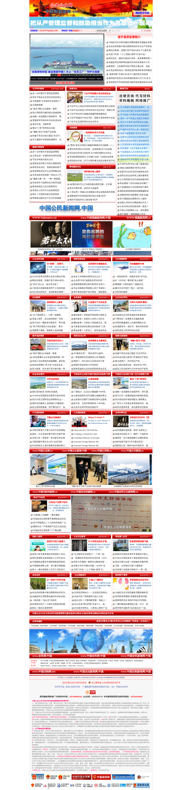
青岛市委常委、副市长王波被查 (84, 188)
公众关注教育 (79, 536)
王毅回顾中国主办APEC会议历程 (47, 442)
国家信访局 (44, 663)
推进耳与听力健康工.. (56, 541)
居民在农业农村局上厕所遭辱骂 (134, 141)
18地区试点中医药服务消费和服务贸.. (132, 592)
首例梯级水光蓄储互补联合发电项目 (132, 485)
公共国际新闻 (79, 412)
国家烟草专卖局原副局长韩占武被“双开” (88, 196)
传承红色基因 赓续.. (139, 302)
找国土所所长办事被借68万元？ (134, 204)
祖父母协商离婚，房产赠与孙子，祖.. (49, 407)
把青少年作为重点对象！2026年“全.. (90, 566)
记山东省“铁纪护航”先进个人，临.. (90, 604)
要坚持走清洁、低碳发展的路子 (46, 167)
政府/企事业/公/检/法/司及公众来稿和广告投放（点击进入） (124, 621)
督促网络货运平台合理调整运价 (46, 171)
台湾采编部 (53, 626)
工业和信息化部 (102, 661)
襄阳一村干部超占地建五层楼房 (134, 118)
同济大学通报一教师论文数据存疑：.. (90, 562)
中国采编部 (35, 626)
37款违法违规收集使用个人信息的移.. (49, 288)
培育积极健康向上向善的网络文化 (130, 323)
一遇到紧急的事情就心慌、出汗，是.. (132, 604)
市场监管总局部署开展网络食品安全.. (50, 519)
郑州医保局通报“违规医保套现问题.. (131, 596)
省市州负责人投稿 (57, 89)
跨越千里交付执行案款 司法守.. (46, 136)
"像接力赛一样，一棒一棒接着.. (46, 179)
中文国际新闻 (38, 412)
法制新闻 (73, 128)
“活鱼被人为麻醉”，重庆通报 (46, 515)
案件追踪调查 (38, 336)
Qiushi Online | (45, 666)
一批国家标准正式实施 (94, 132)
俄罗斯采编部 (128, 626)
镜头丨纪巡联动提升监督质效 (45, 194)
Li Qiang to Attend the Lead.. (86, 434)
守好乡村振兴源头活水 (42, 159)
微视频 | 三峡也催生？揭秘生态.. (129, 284)
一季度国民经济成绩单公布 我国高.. (90, 357)
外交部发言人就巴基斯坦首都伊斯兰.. (49, 445)
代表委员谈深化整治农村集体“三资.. (90, 326)
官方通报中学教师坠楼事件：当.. (135, 107)
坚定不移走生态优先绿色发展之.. (47, 97)
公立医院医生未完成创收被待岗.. (135, 144)
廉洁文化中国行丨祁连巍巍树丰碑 (68, 79)
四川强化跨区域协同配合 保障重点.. (131, 399)
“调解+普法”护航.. (138, 341)
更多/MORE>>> (108, 89)
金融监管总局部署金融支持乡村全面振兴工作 (129, 62)
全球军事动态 (121, 412)
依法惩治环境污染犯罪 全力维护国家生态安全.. (91, 153)
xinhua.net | (72, 666)
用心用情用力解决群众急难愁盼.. (47, 112)
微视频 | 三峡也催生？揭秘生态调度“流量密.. (100, 79)
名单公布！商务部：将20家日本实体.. (49, 438)
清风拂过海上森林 (92, 171)
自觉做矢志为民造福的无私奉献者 (130, 315)
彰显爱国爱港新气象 (139, 541)
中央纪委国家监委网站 (57, 661)
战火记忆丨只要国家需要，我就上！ (90, 600)
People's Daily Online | (59, 666)
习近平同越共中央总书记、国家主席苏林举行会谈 (92, 118)
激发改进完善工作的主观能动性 (46, 163)
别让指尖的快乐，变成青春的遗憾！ (48, 292)
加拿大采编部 (139, 626)
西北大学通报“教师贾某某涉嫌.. (134, 122)
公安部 (110, 661)
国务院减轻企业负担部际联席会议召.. (90, 369)
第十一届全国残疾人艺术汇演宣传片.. (49, 569)
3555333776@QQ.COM (48, 31)
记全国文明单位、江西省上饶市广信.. (91, 608)
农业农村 (36, 575)
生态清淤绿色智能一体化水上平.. (47, 175)
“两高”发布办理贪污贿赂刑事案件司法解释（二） (92, 145)
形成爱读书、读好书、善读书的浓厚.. (132, 326)
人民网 (51, 663)
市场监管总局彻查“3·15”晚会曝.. (47, 530)
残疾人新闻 (37, 536)
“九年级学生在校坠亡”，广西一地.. (89, 554)
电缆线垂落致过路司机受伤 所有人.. (90, 284)
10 (83, 75)
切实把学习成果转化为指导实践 (46, 183)
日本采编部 (71, 626)
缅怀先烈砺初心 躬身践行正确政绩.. (48, 403)
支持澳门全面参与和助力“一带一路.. (131, 569)
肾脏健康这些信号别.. (139, 580)
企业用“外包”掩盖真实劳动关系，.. (89, 280)
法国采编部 (108, 626)
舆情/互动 (124, 88)
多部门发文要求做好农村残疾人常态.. (49, 554)
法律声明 (77, 677)
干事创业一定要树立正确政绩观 (129, 319)
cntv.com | (80, 666)
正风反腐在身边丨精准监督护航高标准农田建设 (130, 70)
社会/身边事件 (38, 374)
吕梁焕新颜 (37, 105)
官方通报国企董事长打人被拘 (133, 201)
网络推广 (148, 89)
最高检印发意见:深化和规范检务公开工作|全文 (130, 78)
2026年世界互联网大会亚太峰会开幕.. (49, 276)
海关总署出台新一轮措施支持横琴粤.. (132, 562)
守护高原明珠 (53, 379)
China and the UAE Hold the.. (86, 430)
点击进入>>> (77, 31)
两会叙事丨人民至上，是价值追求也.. (90, 330)
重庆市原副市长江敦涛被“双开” (84, 200)
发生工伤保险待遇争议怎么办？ (88, 276)
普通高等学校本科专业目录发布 (46, 120)
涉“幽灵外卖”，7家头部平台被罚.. (89, 353)
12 (90, 75)
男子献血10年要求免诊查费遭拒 (134, 115)
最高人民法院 (70, 661)
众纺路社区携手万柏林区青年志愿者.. (90, 399)
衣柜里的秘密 (121, 292)
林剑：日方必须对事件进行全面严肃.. (49, 434)
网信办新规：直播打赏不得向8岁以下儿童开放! (130, 50)
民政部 (116, 661)
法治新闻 (36, 297)
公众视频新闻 (121, 259)
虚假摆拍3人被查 (54, 302)
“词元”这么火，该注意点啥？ (45, 284)
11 (87, 75)
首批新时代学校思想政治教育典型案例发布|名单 (130, 82)
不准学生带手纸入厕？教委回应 (134, 129)
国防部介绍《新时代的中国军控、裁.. (132, 445)
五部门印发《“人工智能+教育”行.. (89, 569)
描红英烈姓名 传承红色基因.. (45, 392)
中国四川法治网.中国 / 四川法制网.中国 (132, 374)
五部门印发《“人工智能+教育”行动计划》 (128, 54)
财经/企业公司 (80, 336)
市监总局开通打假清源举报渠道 (134, 111)
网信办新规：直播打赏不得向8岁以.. (48, 280)
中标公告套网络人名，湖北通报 (134, 212)
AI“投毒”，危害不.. (55, 264)
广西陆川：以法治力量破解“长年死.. (90, 392)
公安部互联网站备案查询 (92, 663)
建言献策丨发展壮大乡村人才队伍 (89, 319)
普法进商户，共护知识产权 (127, 361)
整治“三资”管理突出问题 (43, 128)
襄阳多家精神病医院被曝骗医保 (134, 156)
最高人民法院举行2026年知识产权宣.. (132, 369)
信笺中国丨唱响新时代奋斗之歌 (88, 596)
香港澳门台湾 (121, 536)
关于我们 (60, 677)
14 (97, 75)
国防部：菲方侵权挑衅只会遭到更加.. (132, 438)
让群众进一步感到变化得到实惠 (46, 156)
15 (101, 75)
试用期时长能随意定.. (98, 264)
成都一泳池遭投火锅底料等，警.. (47, 116)
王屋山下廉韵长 (96, 580)
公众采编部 (69, 677)
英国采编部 (81, 626)
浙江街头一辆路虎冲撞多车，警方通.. (49, 323)
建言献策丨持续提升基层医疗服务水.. (90, 315)
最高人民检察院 (81, 661)
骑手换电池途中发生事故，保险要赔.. (90, 292)
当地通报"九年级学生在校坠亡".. (47, 101)
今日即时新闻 (38, 88)
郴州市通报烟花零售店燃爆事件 (134, 126)
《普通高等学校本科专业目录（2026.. (90, 558)
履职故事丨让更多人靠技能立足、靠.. (90, 323)
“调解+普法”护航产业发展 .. (44, 132)
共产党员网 (44, 661)
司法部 (122, 661)
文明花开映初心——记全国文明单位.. (91, 592)
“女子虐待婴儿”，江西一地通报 (46, 315)
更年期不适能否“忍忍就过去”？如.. (131, 608)
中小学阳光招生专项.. (98, 541)
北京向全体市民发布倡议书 (86, 407)
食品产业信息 (39, 497)
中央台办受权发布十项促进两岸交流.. (132, 558)
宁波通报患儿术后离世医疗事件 (134, 152)
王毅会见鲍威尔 (54, 417)
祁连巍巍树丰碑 (137, 264)
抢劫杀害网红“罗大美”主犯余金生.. (48, 365)
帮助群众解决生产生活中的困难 (46, 198)
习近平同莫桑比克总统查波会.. (98, 93)
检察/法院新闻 (121, 336)
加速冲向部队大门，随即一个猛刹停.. (132, 434)
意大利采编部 (118, 626)
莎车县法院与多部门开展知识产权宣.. (132, 357)
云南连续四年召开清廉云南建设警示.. (90, 395)
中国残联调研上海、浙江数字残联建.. (49, 566)
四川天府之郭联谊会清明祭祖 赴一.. (48, 399)
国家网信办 (129, 661)
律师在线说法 (79, 259)
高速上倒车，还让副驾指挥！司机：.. (49, 319)
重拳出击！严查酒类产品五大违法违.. (50, 526)
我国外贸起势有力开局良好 (86, 365)
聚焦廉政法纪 (75, 167)
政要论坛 (73, 88)
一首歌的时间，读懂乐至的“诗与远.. (131, 276)
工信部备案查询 (77, 663)
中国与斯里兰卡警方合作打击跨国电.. (49, 430)
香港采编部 (44, 626)
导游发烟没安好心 (55, 341)
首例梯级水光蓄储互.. (98, 341)
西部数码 (105, 663)
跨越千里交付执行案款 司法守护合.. (131, 353)
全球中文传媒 (50, 7)
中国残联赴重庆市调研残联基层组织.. (49, 562)
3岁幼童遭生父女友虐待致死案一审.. (48, 357)
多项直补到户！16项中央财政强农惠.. (49, 604)
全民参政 (77, 297)
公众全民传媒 (38, 259)
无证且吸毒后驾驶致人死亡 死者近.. (90, 288)
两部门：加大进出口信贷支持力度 (89, 361)
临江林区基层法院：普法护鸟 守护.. (131, 365)
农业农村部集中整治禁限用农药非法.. (49, 592)
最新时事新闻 (38, 147)
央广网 (68, 663)
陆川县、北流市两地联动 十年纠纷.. (90, 403)
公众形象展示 (80, 575)
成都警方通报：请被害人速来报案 (47, 330)
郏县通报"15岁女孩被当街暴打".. (135, 148)
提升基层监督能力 (129, 37)
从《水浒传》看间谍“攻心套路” (41, 79)
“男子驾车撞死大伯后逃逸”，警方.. (48, 326)
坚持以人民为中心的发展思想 (45, 190)
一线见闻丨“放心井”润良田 (44, 600)
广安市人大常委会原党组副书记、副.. (132, 403)
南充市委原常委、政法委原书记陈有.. (132, 407)
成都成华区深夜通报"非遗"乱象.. (135, 159)
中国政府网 (91, 661)
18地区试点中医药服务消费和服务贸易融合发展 (130, 42)
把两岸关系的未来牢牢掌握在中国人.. (132, 554)
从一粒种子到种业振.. (56, 580)
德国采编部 (90, 626)
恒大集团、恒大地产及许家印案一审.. (49, 369)
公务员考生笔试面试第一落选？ (134, 208)
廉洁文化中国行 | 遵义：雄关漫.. (129, 288)
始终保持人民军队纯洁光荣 (127, 330)
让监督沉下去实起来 (97, 302)
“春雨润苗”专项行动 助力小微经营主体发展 (128, 74)
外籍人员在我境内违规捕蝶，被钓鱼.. (49, 361)
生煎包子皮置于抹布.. (59, 502)
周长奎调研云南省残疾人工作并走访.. (49, 558)
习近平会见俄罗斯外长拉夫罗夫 (84, 121)
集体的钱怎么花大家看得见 (44, 186)
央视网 (63, 663)
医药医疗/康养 (121, 575)
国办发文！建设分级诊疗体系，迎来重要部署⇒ (130, 58)
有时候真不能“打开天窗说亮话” (129, 442)
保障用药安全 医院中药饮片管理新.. (131, 600)
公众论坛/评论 (121, 297)
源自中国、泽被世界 (41, 124)
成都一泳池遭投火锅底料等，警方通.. (132, 392)
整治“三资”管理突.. (138, 379)
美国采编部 (62, 626)
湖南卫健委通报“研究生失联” (133, 133)
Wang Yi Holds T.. (96, 417)
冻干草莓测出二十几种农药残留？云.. (50, 523)
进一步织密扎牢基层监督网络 (45, 93)
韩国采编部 (99, 626)
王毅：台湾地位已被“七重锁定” (129, 566)
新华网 (57, 663)
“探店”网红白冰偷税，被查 (44, 109)
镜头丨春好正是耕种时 (42, 608)
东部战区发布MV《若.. (140, 417)
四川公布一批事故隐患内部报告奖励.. (132, 395)
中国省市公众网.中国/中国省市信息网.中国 (92, 374)
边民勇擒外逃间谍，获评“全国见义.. (131, 430)
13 (94, 75)
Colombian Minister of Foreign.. (87, 438)
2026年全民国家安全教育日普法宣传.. (49, 395)
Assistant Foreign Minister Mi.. (86, 442)
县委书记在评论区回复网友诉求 (134, 137)
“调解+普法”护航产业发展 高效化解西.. (91, 485)
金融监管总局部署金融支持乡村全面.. (49, 596)
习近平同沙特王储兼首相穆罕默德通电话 (88, 114)
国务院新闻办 (138, 661)
